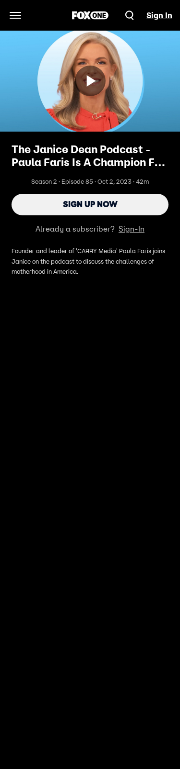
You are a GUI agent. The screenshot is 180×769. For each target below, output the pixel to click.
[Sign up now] (90, 81)
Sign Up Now (90, 204)
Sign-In (131, 229)
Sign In (159, 15)
